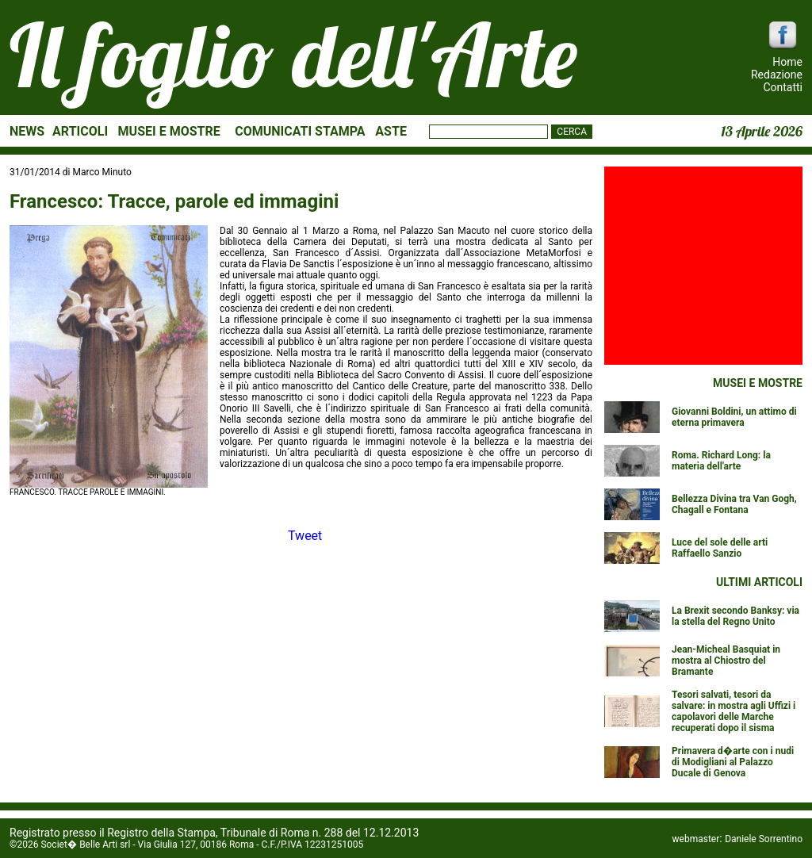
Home (787, 62)
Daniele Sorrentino (763, 839)
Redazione (776, 74)
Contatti (782, 87)
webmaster (696, 839)
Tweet (305, 535)
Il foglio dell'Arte (293, 54)
